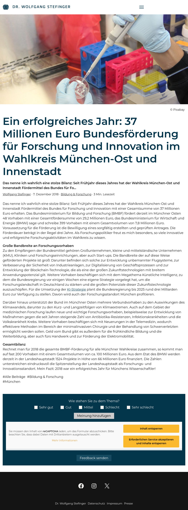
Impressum (114, 504)
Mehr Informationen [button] (64, 440)
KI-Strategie (76, 289)
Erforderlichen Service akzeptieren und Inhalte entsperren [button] (151, 441)
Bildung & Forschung (76, 194)
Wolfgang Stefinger (17, 194)
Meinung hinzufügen (94, 416)
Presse (128, 504)
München (13, 382)
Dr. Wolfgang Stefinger (70, 504)
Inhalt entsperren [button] (151, 428)
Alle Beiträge (15, 377)
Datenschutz (96, 504)
